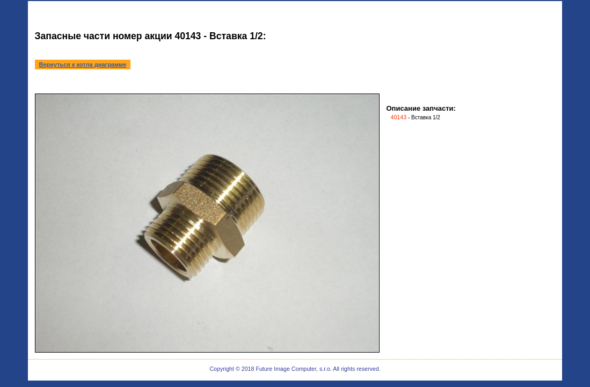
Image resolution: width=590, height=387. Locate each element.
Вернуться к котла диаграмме (83, 64)
